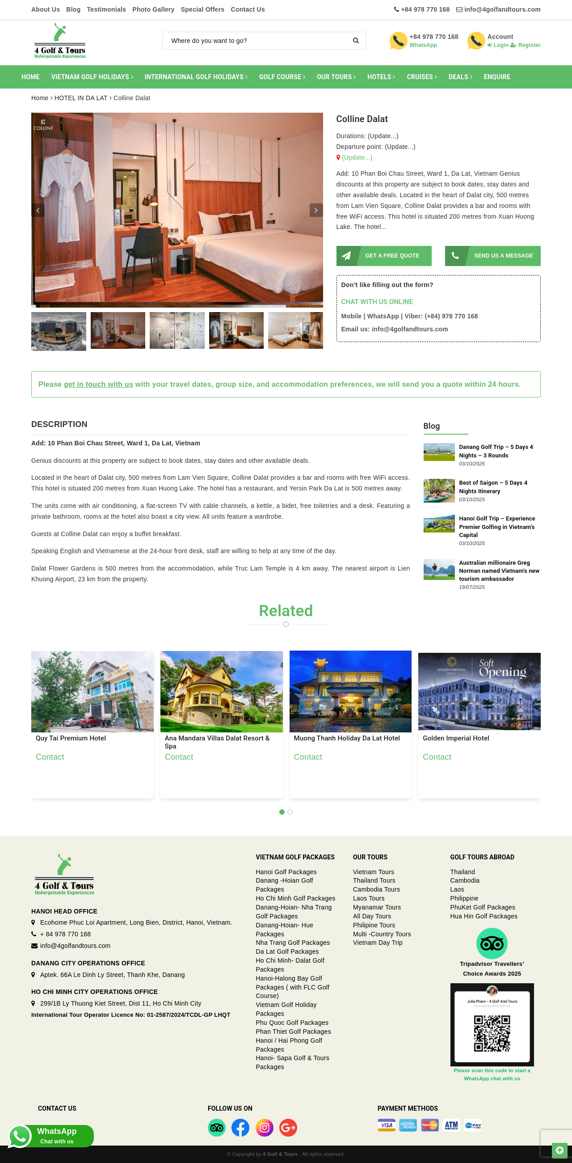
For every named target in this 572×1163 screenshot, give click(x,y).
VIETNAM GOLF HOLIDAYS (92, 76)
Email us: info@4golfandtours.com (394, 329)
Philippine (464, 898)
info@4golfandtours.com (502, 9)
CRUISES (422, 76)
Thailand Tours (374, 880)
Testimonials (106, 9)
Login (498, 45)
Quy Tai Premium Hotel (71, 738)
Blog (73, 9)
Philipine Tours (374, 925)
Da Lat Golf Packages (287, 951)
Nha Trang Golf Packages (293, 942)
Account (500, 36)
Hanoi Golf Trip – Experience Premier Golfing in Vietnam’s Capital (497, 526)
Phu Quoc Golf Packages (292, 1022)
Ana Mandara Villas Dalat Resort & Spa (217, 742)
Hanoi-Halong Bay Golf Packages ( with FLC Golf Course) (293, 987)
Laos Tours (369, 898)
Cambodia (465, 880)
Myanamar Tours (377, 907)
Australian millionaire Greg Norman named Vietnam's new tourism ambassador (499, 570)
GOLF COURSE (282, 76)
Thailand (462, 871)
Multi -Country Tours (382, 934)
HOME (30, 76)
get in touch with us (98, 384)
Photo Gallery (153, 9)
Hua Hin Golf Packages (484, 916)
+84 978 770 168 (425, 9)
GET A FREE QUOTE (378, 256)
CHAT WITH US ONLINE (377, 302)
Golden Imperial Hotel (456, 738)
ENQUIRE (497, 76)
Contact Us (248, 9)
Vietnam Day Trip (378, 942)
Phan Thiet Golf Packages (293, 1031)
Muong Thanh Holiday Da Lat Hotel (347, 738)
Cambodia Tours (376, 889)
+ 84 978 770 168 (65, 934)
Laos (457, 889)
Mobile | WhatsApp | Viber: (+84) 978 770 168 (409, 316)
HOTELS (381, 76)
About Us (45, 9)
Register (525, 45)
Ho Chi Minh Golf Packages (296, 898)
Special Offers (203, 9)
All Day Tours (372, 916)
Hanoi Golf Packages (286, 871)
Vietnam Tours (373, 871)
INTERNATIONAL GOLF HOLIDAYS (196, 76)
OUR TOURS (336, 76)
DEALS (460, 76)
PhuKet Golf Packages (483, 907)
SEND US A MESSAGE (489, 256)
